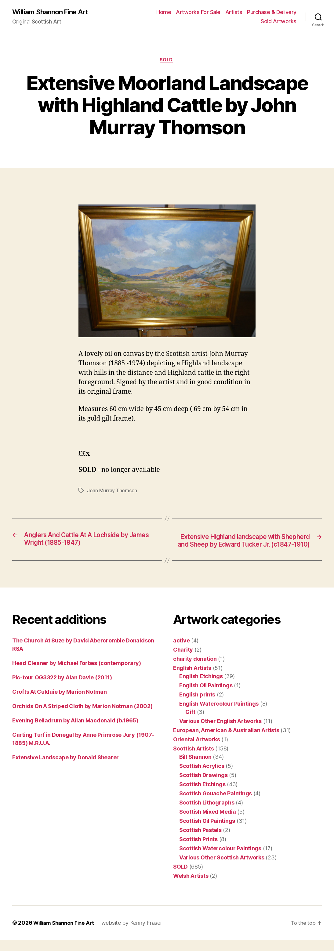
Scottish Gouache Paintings (215, 804)
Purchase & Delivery (271, 12)
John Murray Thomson (112, 492)
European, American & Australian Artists (226, 741)
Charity (183, 660)
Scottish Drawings (203, 786)
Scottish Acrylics (201, 777)
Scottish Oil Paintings (207, 832)
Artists (233, 12)
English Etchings (201, 687)
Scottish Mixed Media (207, 822)
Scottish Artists (193, 759)
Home (163, 12)
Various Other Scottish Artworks (221, 868)
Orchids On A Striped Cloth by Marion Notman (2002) (82, 717)
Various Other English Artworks (220, 732)
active (181, 651)
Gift (190, 723)
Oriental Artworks (196, 750)
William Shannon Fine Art (52, 12)
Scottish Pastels (200, 841)
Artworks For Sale (198, 12)
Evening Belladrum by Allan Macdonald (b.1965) (75, 731)
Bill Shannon (195, 768)
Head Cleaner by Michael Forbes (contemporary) (76, 674)
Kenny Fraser (151, 934)
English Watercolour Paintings (219, 714)
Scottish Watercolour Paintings (220, 859)
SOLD (167, 61)
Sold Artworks (278, 21)
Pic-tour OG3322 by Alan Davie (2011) (62, 688)
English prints (197, 705)
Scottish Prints (198, 850)
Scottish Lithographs (206, 813)
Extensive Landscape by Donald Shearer (65, 768)
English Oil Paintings (205, 696)
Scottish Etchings (202, 795)
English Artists (192, 679)
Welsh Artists (191, 887)
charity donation (195, 670)
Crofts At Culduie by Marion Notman (59, 703)
